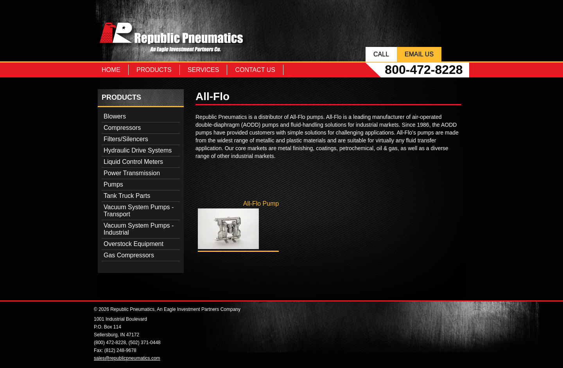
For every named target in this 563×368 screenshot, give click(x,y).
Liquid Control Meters (133, 161)
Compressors (122, 127)
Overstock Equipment (133, 244)
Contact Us (255, 69)
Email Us (419, 54)
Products (154, 69)
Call (381, 54)
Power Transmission (132, 173)
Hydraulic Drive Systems (138, 150)
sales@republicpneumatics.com (127, 358)
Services (203, 69)
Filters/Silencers (126, 139)
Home (111, 69)
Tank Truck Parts (127, 195)
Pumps (113, 184)
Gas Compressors (129, 255)
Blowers (115, 116)
